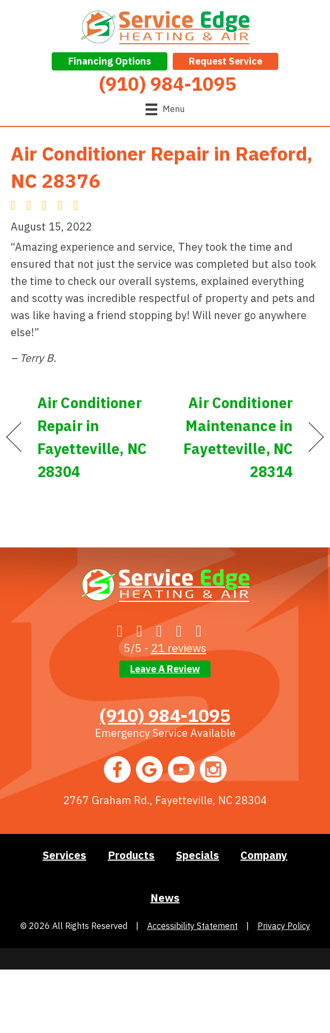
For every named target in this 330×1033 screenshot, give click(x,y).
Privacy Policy (283, 925)
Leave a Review (165, 669)
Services (64, 855)
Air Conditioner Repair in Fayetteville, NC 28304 (92, 437)
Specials (197, 855)
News (165, 898)
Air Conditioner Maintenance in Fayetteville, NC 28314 (233, 437)
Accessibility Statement (192, 925)
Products (131, 855)
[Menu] (165, 109)
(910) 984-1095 (165, 715)
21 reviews (178, 647)
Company (263, 855)
